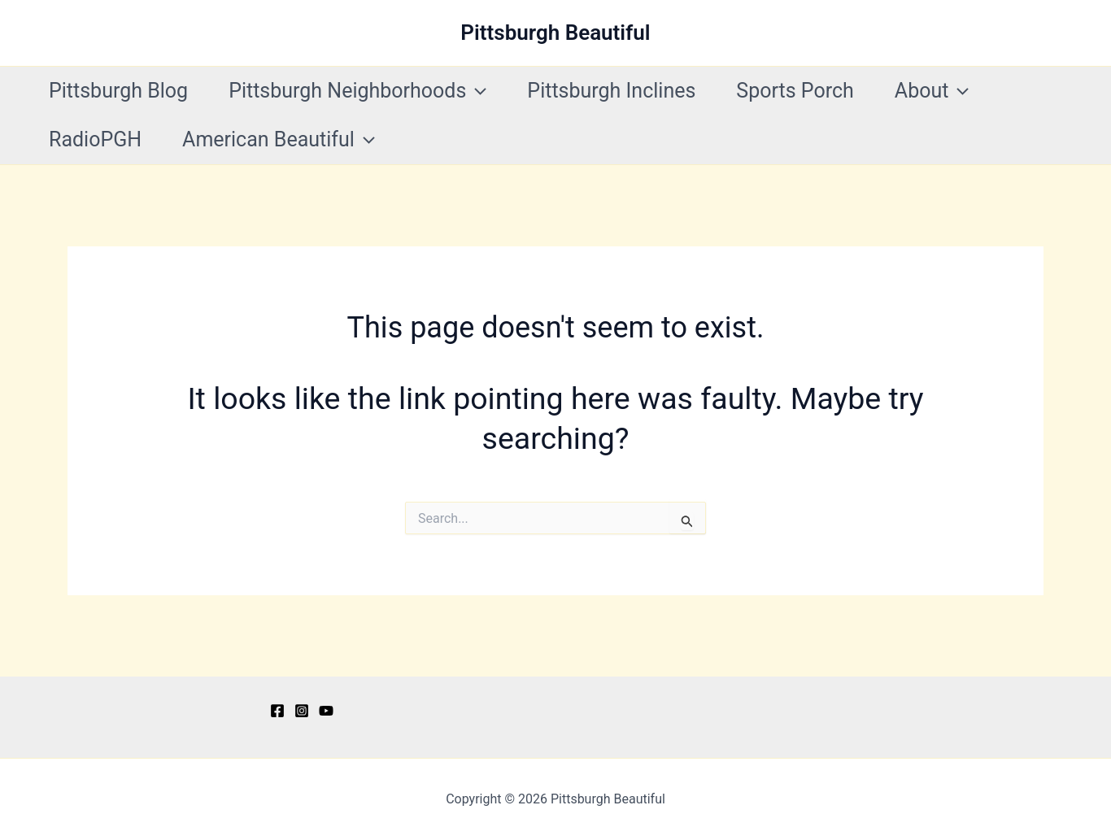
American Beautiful (278, 139)
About (932, 91)
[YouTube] (326, 710)
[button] (476, 91)
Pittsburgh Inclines (611, 90)
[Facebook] (277, 710)
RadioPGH (95, 139)
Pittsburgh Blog (118, 90)
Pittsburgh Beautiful (555, 32)
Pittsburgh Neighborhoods (357, 91)
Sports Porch (794, 90)
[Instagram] (301, 710)
